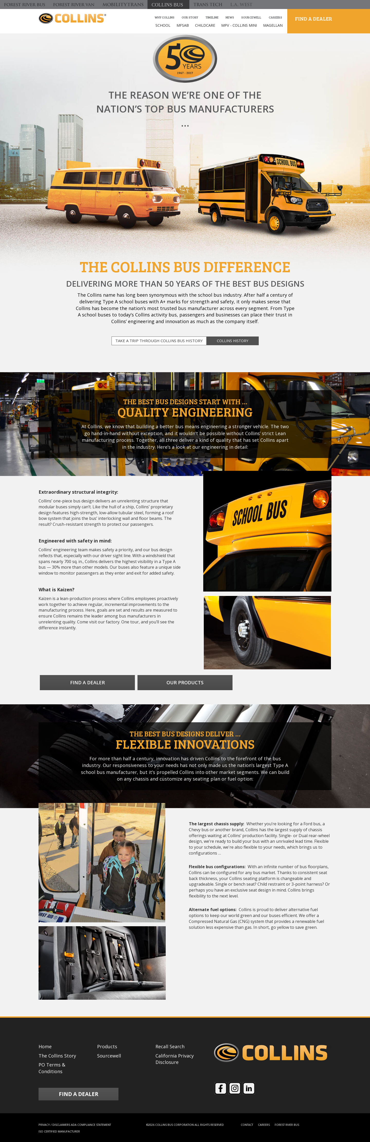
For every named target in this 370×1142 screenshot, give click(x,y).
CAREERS (264, 1125)
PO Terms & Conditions (52, 1068)
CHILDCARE (205, 25)
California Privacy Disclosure (174, 1059)
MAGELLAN (273, 25)
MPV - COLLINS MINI (239, 25)
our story (190, 17)
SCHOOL (162, 25)
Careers (275, 17)
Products (107, 1046)
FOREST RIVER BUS (287, 1125)
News (230, 17)
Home (45, 1046)
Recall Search (169, 1046)
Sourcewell (251, 17)
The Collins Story (57, 1056)
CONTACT (247, 1125)
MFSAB (183, 25)
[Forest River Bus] (24, 4)
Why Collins (164, 17)
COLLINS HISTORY (232, 340)
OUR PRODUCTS (184, 682)
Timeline (212, 17)
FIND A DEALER (313, 18)
